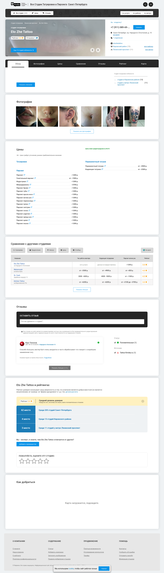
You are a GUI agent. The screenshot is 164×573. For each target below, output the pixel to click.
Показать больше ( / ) (60, 368)
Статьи (50, 549)
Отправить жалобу (126, 556)
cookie (71, 569)
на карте (116, 35)
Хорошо (104, 568)
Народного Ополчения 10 (48, 344)
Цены (35, 13)
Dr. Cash (17, 275)
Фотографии (39, 64)
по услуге (126, 13)
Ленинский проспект (121, 50)
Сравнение (81, 64)
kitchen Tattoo (19, 281)
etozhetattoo (117, 43)
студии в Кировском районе (128, 80)
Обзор (18, 64)
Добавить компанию (55, 552)
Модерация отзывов (126, 559)
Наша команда (18, 552)
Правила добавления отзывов (59, 559)
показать (139, 27)
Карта (143, 64)
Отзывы (47, 13)
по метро (147, 13)
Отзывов (30, 38)
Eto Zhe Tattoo (19, 264)
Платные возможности (92, 549)
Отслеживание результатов (94, 552)
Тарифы (87, 556)
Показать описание (25, 85)
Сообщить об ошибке (127, 552)
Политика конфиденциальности (24, 559)
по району (137, 13)
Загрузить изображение (57, 556)
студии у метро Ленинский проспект (127, 84)
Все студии (20, 13)
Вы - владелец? (116, 22)
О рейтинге (17, 556)
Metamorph (18, 270)
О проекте (16, 549)
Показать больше (82, 289)
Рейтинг (122, 64)
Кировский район (120, 46)
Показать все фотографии (82, 131)
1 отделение (118, 38)
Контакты (122, 549)
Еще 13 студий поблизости (24, 50)
